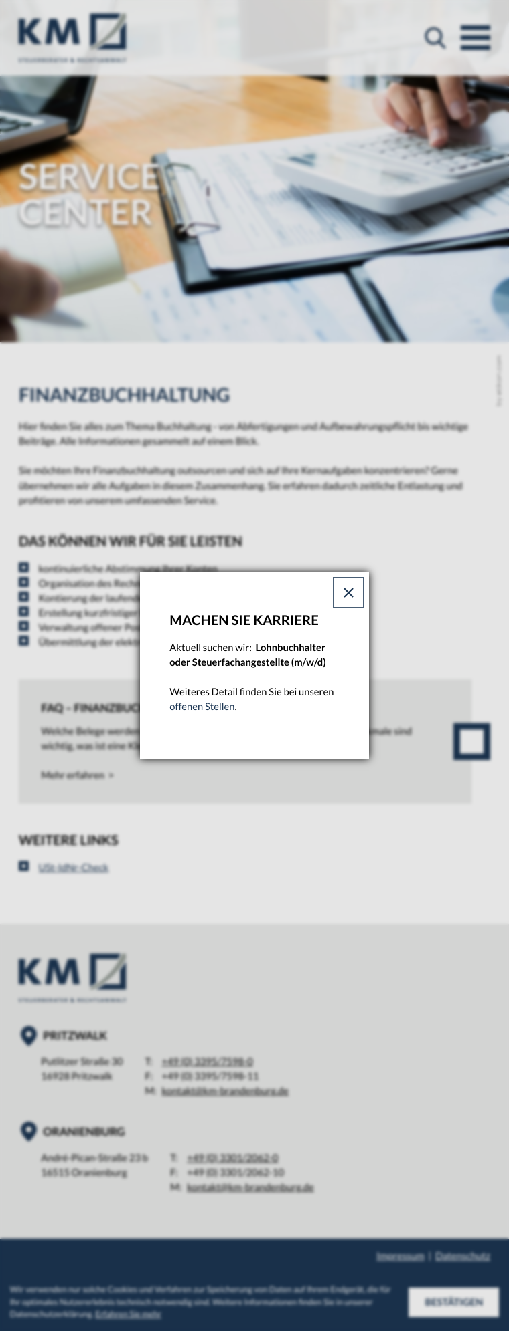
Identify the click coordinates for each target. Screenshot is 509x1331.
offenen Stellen (201, 707)
